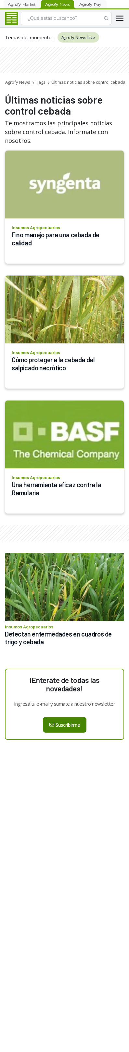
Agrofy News (17, 82)
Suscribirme (64, 725)
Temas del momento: (29, 37)
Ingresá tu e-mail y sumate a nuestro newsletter (64, 703)
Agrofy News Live (78, 37)
